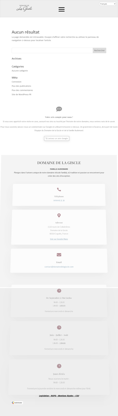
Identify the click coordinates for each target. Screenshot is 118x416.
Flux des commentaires (22, 90)
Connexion (16, 81)
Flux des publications (21, 86)
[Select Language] (107, 4)
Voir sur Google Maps (59, 234)
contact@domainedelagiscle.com (59, 256)
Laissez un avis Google (58, 136)
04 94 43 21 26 (59, 209)
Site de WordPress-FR (21, 94)
